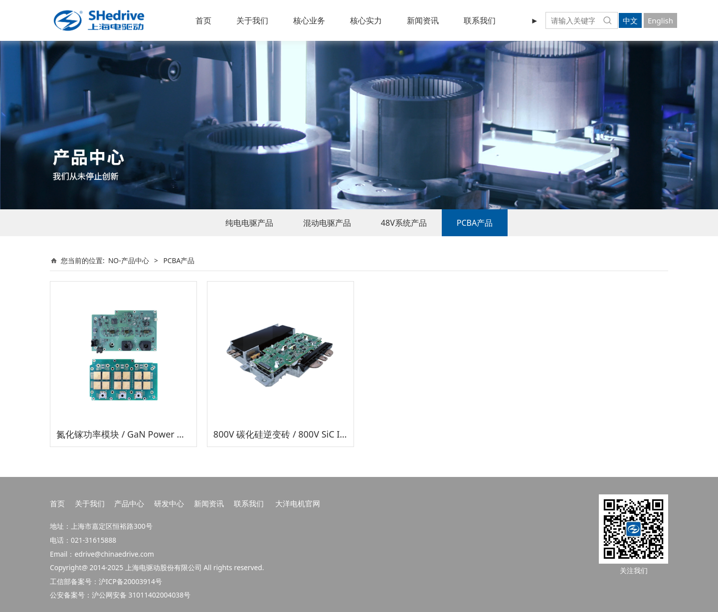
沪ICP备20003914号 (130, 581)
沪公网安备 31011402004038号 (141, 595)
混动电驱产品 (327, 222)
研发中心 (169, 503)
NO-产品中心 (128, 260)
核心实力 (366, 20)
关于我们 (252, 20)
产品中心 (129, 503)
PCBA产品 (475, 222)
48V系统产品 (404, 222)
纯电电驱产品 (249, 222)
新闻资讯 (423, 20)
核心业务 (309, 20)
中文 (630, 20)
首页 (203, 20)
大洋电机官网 (297, 503)
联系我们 (480, 20)
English (660, 20)
